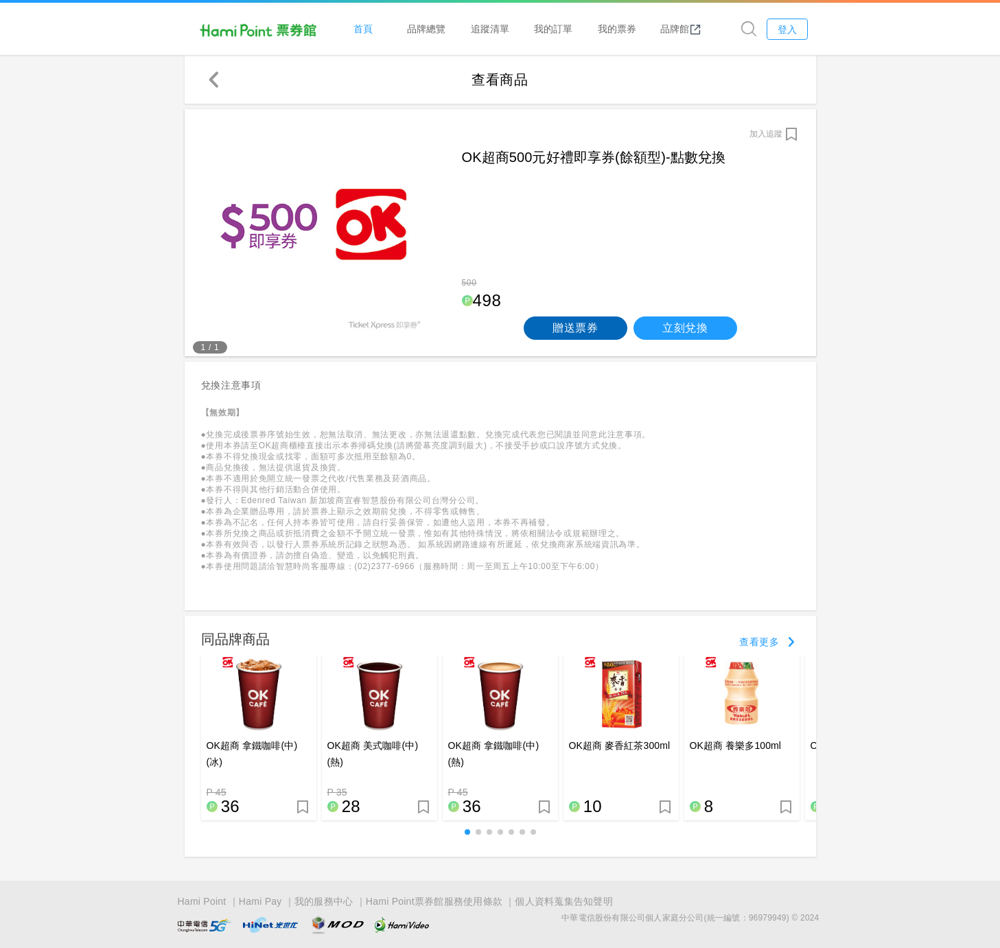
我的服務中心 (323, 901)
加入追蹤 (765, 134)
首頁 (363, 28)
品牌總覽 (426, 28)
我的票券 (617, 28)
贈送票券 (575, 328)
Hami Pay (260, 901)
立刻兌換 (685, 328)
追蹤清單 (490, 28)
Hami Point (202, 901)
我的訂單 (553, 28)
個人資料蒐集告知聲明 (564, 901)
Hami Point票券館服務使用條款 (434, 901)
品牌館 (680, 29)
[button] (467, 832)
